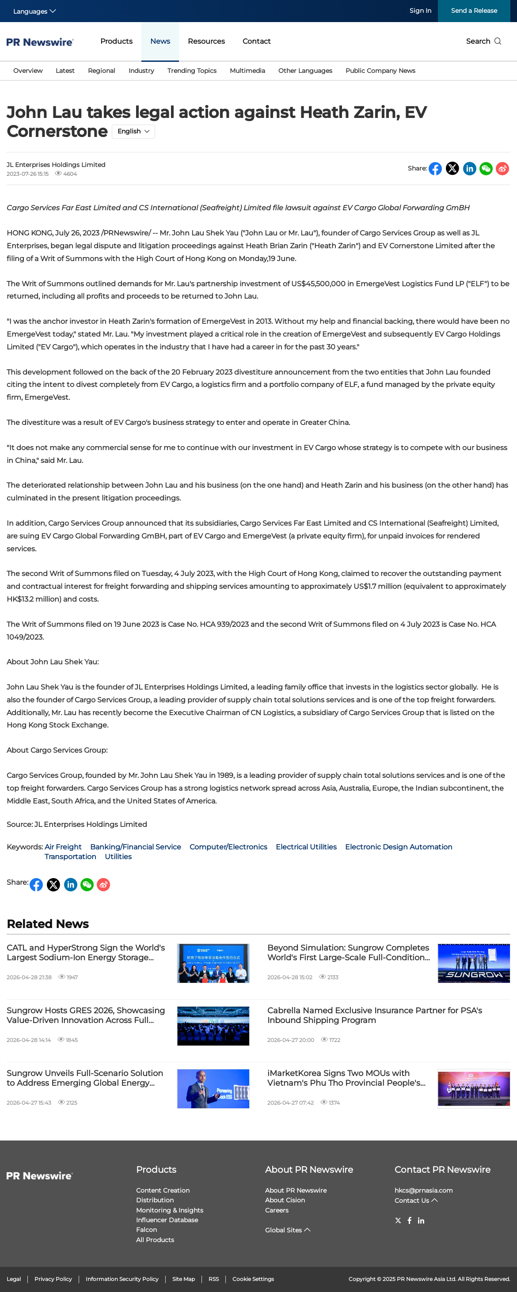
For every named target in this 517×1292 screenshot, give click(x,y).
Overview (27, 71)
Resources (206, 41)
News (160, 41)
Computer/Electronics (228, 847)
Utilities (118, 856)
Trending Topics (192, 71)
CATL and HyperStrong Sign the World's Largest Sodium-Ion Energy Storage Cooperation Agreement (86, 952)
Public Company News (380, 71)
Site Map (183, 1279)
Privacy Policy (53, 1279)
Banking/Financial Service (135, 847)
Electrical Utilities (306, 847)
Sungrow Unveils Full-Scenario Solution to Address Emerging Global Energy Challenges (85, 1078)
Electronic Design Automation (398, 847)
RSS (214, 1279)
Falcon (146, 1230)
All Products (155, 1240)
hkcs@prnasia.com (424, 1190)
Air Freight (63, 847)
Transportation (70, 856)
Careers (277, 1210)
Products (116, 41)
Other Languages (305, 71)
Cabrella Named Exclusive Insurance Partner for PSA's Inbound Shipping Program (374, 1015)
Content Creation (163, 1190)
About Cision (285, 1200)
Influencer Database (167, 1220)
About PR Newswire (309, 1169)
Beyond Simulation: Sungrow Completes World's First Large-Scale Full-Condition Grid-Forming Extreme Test (348, 952)
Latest (65, 71)
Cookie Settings (253, 1279)
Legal (14, 1279)
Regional (101, 71)
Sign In (420, 11)
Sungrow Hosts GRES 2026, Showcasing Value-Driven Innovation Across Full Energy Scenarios (86, 1015)
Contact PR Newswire (442, 1169)
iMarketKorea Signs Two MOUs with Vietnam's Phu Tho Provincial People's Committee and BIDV (343, 1078)
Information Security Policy (122, 1279)
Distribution (155, 1200)
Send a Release (474, 11)
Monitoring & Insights (169, 1210)
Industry (141, 71)
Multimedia (247, 71)
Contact (257, 41)
